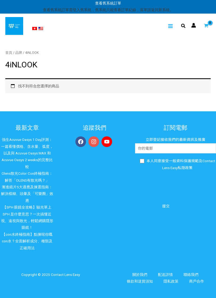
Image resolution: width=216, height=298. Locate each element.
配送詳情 (165, 274)
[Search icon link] (183, 26)
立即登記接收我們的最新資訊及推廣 (175, 145)
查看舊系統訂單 (108, 3)
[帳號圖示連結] (193, 25)
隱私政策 (171, 281)
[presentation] (175, 186)
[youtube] (107, 141)
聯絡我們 (191, 274)
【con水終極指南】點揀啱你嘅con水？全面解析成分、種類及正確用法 (27, 241)
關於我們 (139, 274)
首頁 (8, 53)
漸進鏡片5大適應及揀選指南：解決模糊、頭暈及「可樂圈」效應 (27, 194)
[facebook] (81, 141)
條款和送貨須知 (140, 281)
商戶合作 (196, 281)
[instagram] (94, 141)
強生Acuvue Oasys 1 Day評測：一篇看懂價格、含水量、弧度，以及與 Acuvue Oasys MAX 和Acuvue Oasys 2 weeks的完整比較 (27, 153)
